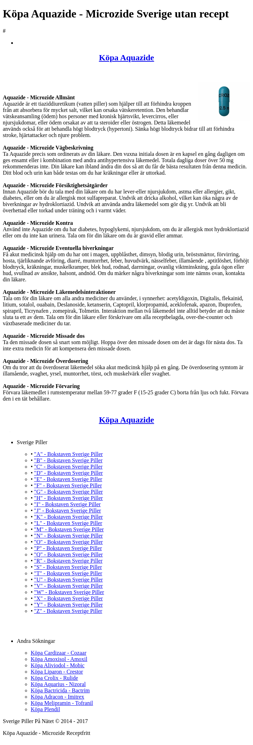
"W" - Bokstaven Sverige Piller (69, 592)
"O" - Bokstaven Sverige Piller (68, 542)
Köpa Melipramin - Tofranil (62, 703)
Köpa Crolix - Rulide (54, 678)
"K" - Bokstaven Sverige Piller (68, 517)
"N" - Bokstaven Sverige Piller (68, 536)
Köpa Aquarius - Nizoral (58, 684)
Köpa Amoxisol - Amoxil (59, 659)
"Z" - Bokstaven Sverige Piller (68, 611)
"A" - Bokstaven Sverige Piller (68, 454)
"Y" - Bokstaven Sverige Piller (68, 605)
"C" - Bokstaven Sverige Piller (68, 467)
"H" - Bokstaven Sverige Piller (68, 498)
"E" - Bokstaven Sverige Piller (68, 479)
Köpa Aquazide (126, 57)
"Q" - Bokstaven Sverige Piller (68, 554)
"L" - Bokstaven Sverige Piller (68, 523)
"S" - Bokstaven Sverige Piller (68, 567)
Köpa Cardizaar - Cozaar (58, 653)
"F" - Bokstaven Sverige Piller (68, 485)
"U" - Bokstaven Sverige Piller (68, 580)
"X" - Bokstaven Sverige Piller (68, 598)
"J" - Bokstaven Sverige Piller (67, 511)
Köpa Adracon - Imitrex (57, 697)
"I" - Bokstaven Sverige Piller (67, 504)
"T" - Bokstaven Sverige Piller (68, 573)
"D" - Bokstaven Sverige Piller (68, 473)
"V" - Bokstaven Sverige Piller (68, 586)
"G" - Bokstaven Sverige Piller (68, 492)
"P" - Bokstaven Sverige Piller (68, 548)
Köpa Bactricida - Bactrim (60, 690)
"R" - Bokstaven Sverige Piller (68, 561)
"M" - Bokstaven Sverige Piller (69, 529)
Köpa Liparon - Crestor (57, 672)
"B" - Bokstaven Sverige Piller (68, 460)
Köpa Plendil (45, 709)
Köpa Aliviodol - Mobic (57, 665)
